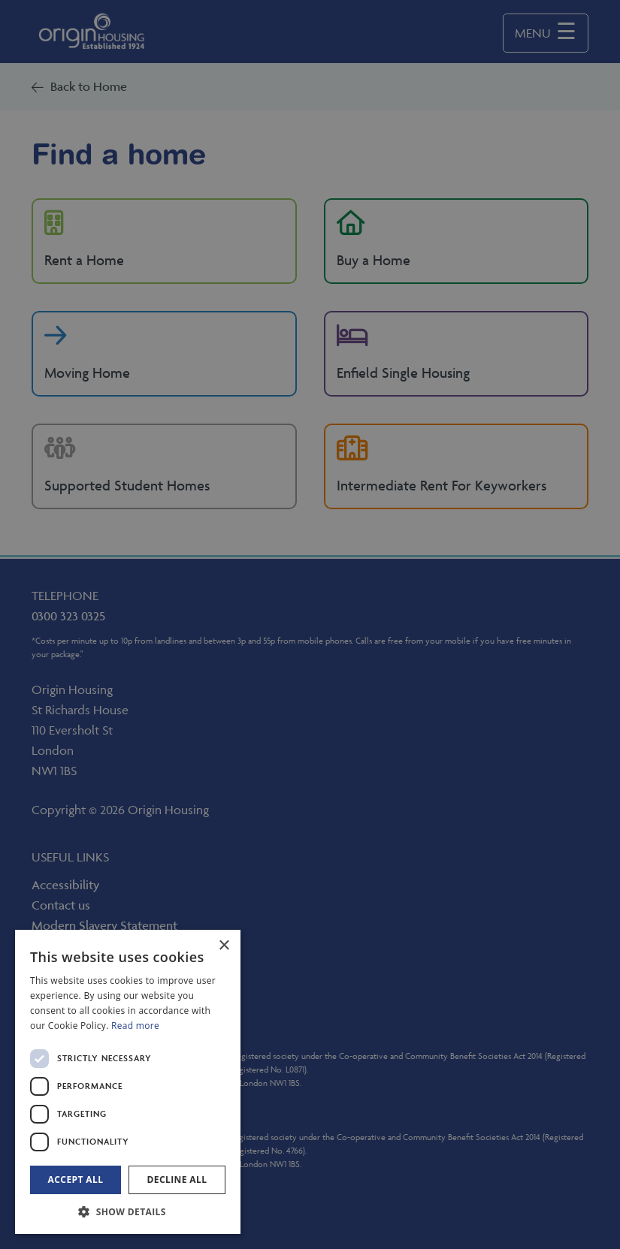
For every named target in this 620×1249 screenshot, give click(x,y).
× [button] (223, 946)
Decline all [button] (177, 1179)
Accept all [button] (76, 1179)
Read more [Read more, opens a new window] (135, 1025)
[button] (127, 1211)
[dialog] (127, 1082)
